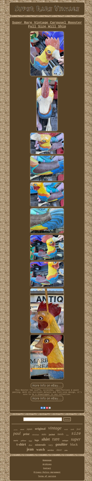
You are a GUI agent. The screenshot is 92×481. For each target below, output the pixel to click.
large (30, 441)
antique (65, 441)
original (40, 428)
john (66, 450)
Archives (47, 464)
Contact (47, 468)
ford (78, 429)
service (51, 450)
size (76, 433)
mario (15, 441)
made (66, 429)
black (74, 444)
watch (40, 449)
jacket (52, 434)
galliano (23, 441)
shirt (46, 439)
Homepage (47, 460)
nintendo (40, 444)
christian (35, 435)
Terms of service (47, 476)
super (76, 439)
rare (56, 439)
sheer (59, 449)
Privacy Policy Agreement (47, 472)
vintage (55, 427)
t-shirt (21, 444)
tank (72, 429)
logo (37, 440)
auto (44, 434)
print (26, 434)
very (50, 445)
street (22, 429)
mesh (60, 434)
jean (30, 449)
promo (16, 430)
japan (29, 429)
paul (17, 433)
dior (30, 445)
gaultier (62, 444)
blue (67, 435)
